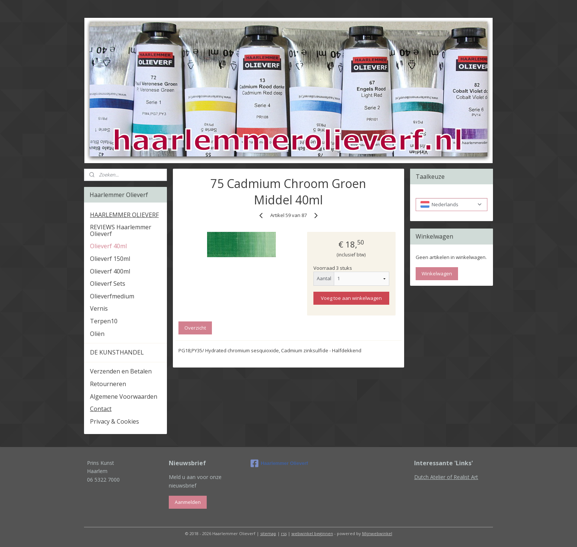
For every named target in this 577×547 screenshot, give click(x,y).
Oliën (97, 334)
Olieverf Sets (107, 283)
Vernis (99, 308)
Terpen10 (103, 321)
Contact (101, 409)
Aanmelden (188, 502)
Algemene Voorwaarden (123, 396)
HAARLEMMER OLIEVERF (124, 215)
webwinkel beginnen (312, 533)
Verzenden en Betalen (121, 371)
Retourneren (108, 384)
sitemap (268, 533)
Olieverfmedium (112, 296)
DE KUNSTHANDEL (117, 352)
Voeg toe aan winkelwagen (351, 298)
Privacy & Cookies (114, 421)
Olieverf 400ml (110, 271)
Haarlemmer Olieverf (279, 463)
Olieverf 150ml (110, 259)
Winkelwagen (437, 273)
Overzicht (195, 327)
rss (284, 533)
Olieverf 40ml (108, 246)
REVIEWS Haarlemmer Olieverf (120, 230)
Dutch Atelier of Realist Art (446, 476)
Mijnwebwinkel (377, 533)
